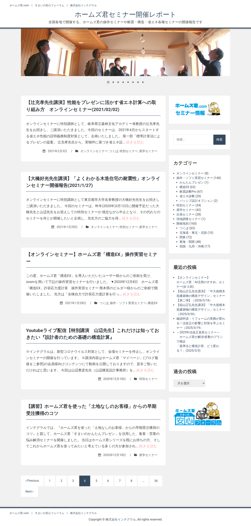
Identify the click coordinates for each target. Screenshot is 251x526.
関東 (183, 237)
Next (29, 490)
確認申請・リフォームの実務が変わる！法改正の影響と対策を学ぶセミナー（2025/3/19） (200, 323)
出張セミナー (185, 214)
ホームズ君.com (19, 5)
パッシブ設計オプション (196, 201)
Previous (32, 479)
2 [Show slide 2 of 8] (113, 82)
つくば (113, 151)
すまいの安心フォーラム (49, 5)
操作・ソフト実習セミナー (128, 302)
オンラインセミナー (94, 151)
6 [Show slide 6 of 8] (133, 82)
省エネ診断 (187, 196)
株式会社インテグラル (83, 5)
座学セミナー (148, 151)
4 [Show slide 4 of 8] (123, 82)
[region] (125, 59)
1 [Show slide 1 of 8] (108, 82)
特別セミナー (129, 151)
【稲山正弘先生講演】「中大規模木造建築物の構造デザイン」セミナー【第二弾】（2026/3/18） (200, 295)
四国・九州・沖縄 (192, 246)
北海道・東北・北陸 (193, 232)
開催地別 (182, 223)
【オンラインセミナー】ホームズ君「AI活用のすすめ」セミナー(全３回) (200, 282)
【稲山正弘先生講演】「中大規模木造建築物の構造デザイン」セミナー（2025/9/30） (200, 309)
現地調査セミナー (188, 219)
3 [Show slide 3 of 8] (118, 82)
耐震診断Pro (188, 191)
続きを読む (135, 142)
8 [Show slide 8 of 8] (143, 82)
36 (156, 479)
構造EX (152, 302)
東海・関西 (187, 242)
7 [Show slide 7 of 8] (138, 82)
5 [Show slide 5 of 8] (128, 82)
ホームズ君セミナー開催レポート (125, 14)
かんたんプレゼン (192, 182)
